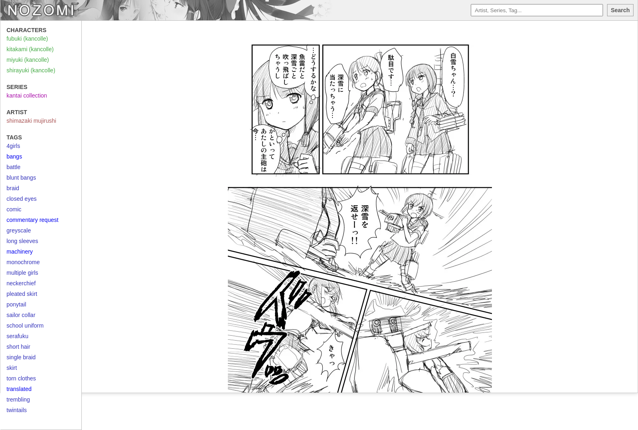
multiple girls (22, 272)
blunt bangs (21, 177)
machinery (20, 251)
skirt (12, 368)
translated (19, 389)
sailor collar (21, 315)
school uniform (25, 325)
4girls (13, 146)
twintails (17, 410)
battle (13, 167)
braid (13, 188)
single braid (21, 357)
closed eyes (22, 198)
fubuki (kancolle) (27, 38)
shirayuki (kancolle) (31, 70)
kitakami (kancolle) (30, 49)
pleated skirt (22, 294)
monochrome (23, 262)
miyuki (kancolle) (28, 59)
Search (620, 10)
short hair (18, 346)
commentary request (33, 220)
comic (14, 209)
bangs (14, 156)
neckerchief (21, 283)
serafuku (17, 336)
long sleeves (22, 241)
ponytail (16, 304)
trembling (18, 399)
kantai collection (27, 95)
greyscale (19, 230)
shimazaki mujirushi (31, 120)
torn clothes (21, 378)
